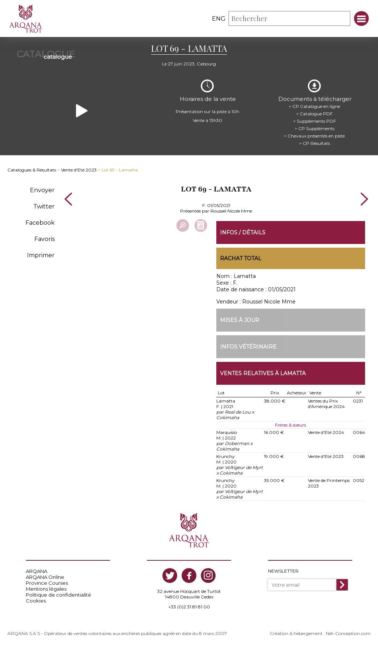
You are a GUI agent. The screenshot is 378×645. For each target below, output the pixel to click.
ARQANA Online (45, 576)
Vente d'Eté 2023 (79, 169)
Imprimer (41, 254)
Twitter (44, 205)
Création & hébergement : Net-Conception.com (320, 632)
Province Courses (47, 582)
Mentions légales (46, 588)
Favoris (44, 237)
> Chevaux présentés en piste (314, 135)
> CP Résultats (314, 142)
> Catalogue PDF (314, 112)
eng (219, 18)
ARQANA (36, 570)
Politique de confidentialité (58, 594)
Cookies (36, 600)
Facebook (40, 221)
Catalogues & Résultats (31, 169)
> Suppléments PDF (314, 120)
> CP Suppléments (315, 127)
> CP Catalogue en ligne (314, 105)
